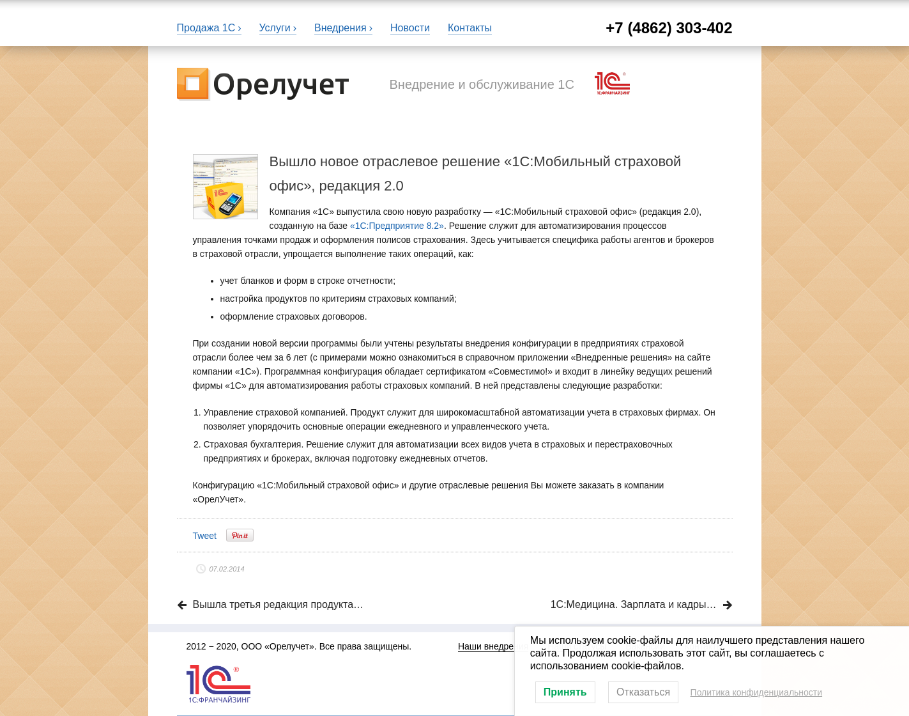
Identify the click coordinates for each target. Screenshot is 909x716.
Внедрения (340, 27)
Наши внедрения (493, 646)
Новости (410, 27)
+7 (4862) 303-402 (669, 27)
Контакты (470, 27)
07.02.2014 (227, 569)
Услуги (275, 27)
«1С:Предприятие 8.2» (397, 226)
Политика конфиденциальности (757, 692)
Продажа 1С (206, 27)
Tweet (205, 536)
